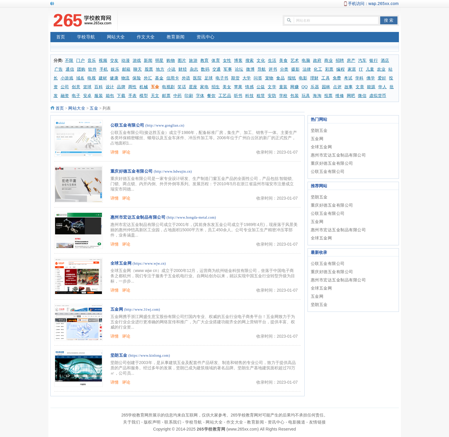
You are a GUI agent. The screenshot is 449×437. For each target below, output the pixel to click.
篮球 (87, 87)
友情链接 (317, 422)
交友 (114, 60)
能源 (371, 87)
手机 (104, 69)
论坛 (239, 69)
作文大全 (149, 37)
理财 (314, 78)
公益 (261, 87)
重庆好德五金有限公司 (131, 171)
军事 (227, 69)
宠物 (269, 78)
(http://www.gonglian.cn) (164, 125)
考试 (348, 78)
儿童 (370, 69)
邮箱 (126, 69)
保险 (136, 78)
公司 (65, 87)
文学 (272, 87)
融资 (65, 95)
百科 (98, 87)
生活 (272, 60)
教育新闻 (179, 37)
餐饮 (211, 95)
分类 (284, 69)
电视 (91, 78)
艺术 (295, 60)
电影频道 (296, 422)
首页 (63, 37)
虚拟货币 (377, 95)
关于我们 (131, 422)
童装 (283, 87)
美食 (283, 60)
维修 (339, 95)
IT (361, 69)
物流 (125, 78)
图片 (182, 60)
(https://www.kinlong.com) (149, 355)
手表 (132, 95)
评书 (273, 69)
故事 (348, 87)
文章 (360, 87)
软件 (92, 69)
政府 (317, 60)
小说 (171, 69)
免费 (337, 78)
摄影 (295, 69)
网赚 (294, 87)
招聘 (340, 60)
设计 (110, 87)
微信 (362, 95)
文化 (261, 60)
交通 (216, 69)
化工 (318, 69)
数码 (205, 69)
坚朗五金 (118, 355)
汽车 (362, 60)
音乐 (92, 60)
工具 (325, 78)
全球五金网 (121, 263)
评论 (126, 152)
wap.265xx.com (383, 3)
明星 (159, 60)
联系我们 (172, 422)
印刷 (189, 95)
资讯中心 (209, 37)
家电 (204, 87)
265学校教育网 (211, 429)
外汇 (148, 78)
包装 (294, 95)
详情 (114, 152)
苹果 (238, 87)
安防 (272, 95)
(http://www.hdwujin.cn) (173, 171)
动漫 (125, 60)
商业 (328, 60)
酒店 (385, 60)
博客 (238, 60)
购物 (170, 60)
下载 (121, 95)
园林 (326, 87)
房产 (351, 60)
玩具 (306, 95)
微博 (250, 69)
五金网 (116, 309)
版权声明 (152, 422)
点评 (337, 87)
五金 (155, 87)
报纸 (292, 78)
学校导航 (89, 37)
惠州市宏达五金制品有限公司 (138, 217)
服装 (98, 95)
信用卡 (172, 78)
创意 (76, 87)
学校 (283, 95)
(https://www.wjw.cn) (149, 263)
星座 (193, 87)
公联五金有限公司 (127, 125)
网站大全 (119, 37)
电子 (76, 95)
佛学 (370, 78)
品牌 (121, 87)
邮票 (166, 95)
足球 (208, 78)
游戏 (137, 60)
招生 (215, 87)
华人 (382, 87)
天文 (155, 95)
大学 (247, 78)
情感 (249, 87)
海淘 (317, 95)
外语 (186, 78)
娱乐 (115, 69)
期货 (235, 78)
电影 (303, 78)
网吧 (351, 95)
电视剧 (168, 87)
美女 (227, 87)
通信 (70, 69)
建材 (103, 78)
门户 (80, 60)
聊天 (137, 69)
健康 (114, 78)
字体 (200, 95)
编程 (340, 69)
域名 (80, 78)
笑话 (181, 87)
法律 (307, 69)
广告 (58, 69)
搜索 (249, 60)
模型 (143, 95)
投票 (328, 95)
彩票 (329, 69)
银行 (373, 60)
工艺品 (224, 95)
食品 (280, 78)
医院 (197, 78)
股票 (149, 69)
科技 (249, 95)
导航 (261, 69)
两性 (132, 87)
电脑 (306, 60)
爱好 (382, 78)
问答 (258, 78)
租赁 (261, 95)
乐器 (314, 87)
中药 (177, 95)
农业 (381, 69)
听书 (238, 95)
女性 (227, 60)
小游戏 (67, 78)
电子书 (222, 78)
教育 (204, 60)
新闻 (148, 60)
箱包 (110, 95)
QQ (305, 87)
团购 (81, 69)
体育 (215, 60)
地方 (160, 69)
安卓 (87, 95)
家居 (352, 69)
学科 (359, 78)
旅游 (193, 60)
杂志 (194, 69)
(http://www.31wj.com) (142, 309)
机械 (143, 87)
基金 (159, 78)
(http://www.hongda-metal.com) (191, 217)
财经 (182, 69)
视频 (103, 60)
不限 (69, 60)
